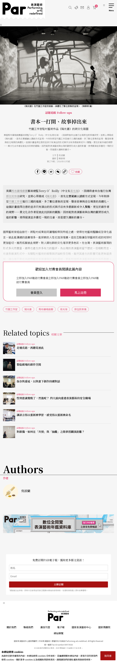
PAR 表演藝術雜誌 (58, 616)
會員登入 (36, 292)
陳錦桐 (62, 158)
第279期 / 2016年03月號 (58, 161)
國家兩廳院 (104, 627)
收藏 (77, 172)
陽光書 (51, 196)
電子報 (60, 627)
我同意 (108, 656)
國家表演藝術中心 (81, 627)
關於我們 (11, 627)
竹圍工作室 (15, 201)
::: (104, 5)
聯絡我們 (28, 627)
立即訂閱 (58, 584)
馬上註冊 (80, 292)
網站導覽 (58, 633)
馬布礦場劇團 (19, 191)
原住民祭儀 (13, 196)
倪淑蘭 (62, 155)
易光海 (74, 191)
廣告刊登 (45, 627)
